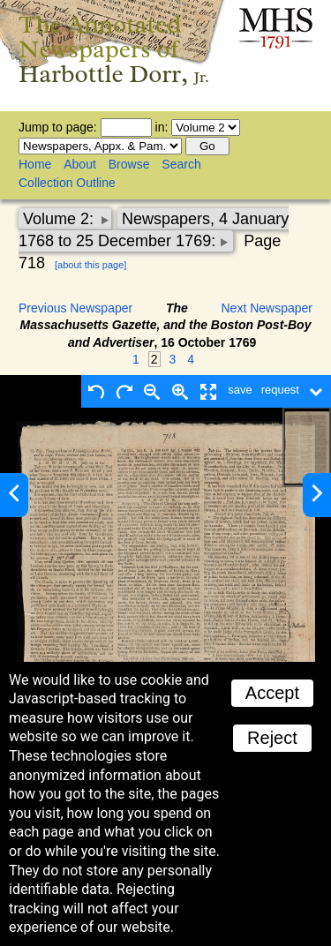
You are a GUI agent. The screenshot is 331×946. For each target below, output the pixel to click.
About (80, 164)
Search (181, 164)
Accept (272, 692)
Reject (272, 737)
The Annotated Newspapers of (114, 49)
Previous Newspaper (75, 308)
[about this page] (90, 264)
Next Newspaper (267, 308)
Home (35, 164)
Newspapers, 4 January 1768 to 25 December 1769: (154, 230)
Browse (129, 164)
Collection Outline (67, 183)
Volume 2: (60, 219)
